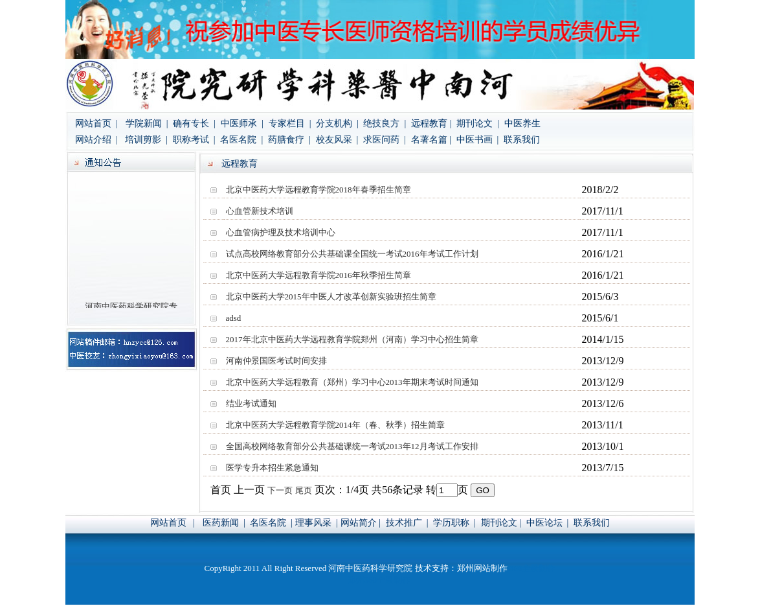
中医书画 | (476, 140)
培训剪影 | (147, 140)
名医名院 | (241, 140)
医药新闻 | (225, 523)
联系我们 (522, 140)
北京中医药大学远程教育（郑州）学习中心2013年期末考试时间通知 (352, 382)
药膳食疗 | (290, 140)
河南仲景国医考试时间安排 (276, 361)
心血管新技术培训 (259, 211)
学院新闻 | (148, 123)
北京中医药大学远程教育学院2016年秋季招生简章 (318, 275)
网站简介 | (362, 523)
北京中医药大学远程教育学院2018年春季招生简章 (318, 189)
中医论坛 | (547, 523)
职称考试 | (194, 140)
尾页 (303, 490)
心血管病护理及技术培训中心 (280, 232)
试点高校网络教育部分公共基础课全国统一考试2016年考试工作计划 (352, 254)
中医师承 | (242, 123)
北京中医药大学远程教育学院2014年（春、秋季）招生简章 (335, 425)
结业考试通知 (251, 403)
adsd (233, 318)
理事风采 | (316, 523)
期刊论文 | (476, 123)
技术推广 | (408, 523)
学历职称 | (454, 523)
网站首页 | (96, 123)
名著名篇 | (431, 140)
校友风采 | (338, 140)
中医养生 (522, 123)
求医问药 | (384, 140)
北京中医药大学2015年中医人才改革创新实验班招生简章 (331, 296)
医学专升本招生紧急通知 (272, 467)
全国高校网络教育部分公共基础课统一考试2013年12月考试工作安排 (352, 446)
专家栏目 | (291, 123)
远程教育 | (431, 123)
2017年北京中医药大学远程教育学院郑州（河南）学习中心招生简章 (352, 339)
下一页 (280, 490)
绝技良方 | (384, 123)
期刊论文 (499, 523)
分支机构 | (338, 123)
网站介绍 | (97, 140)
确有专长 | (194, 123)
